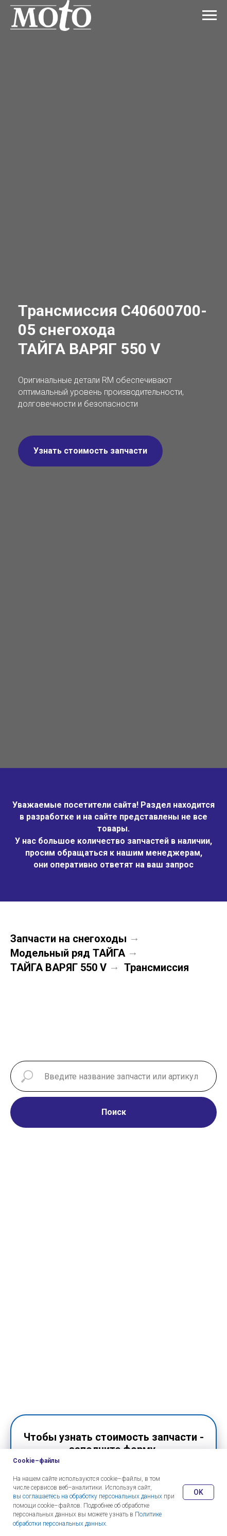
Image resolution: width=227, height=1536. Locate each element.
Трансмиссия (156, 967)
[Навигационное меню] (209, 15)
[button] (90, 451)
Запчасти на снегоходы (68, 938)
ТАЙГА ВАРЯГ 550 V (58, 967)
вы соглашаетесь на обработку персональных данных (87, 1496)
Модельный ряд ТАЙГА (67, 953)
